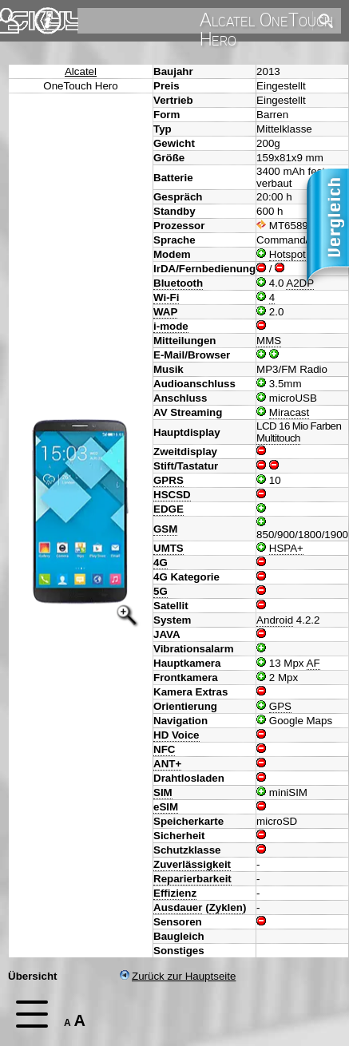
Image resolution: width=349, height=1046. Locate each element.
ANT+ (167, 764)
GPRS (168, 480)
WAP (165, 312)
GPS (280, 706)
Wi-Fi (166, 297)
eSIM (165, 807)
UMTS (168, 548)
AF (313, 663)
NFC (164, 749)
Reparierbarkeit (192, 879)
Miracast (289, 412)
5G (160, 591)
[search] (193, 21)
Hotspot (287, 254)
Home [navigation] (22, 17)
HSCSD (172, 495)
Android (274, 620)
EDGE (168, 509)
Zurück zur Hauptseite (178, 976)
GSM (165, 529)
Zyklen (226, 907)
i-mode (170, 326)
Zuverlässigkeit (192, 864)
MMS (268, 341)
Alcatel (81, 71)
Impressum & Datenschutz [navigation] (47, 20)
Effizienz (174, 893)
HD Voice (176, 735)
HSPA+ (286, 548)
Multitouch (278, 438)
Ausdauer (177, 907)
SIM (163, 792)
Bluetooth (178, 283)
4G (160, 563)
